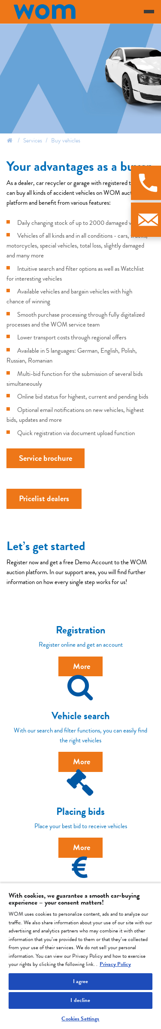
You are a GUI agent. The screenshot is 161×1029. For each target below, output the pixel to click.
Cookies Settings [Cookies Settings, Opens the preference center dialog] (80, 1018)
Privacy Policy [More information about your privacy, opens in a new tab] (115, 964)
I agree (80, 981)
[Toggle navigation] (149, 11)
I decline (80, 1000)
